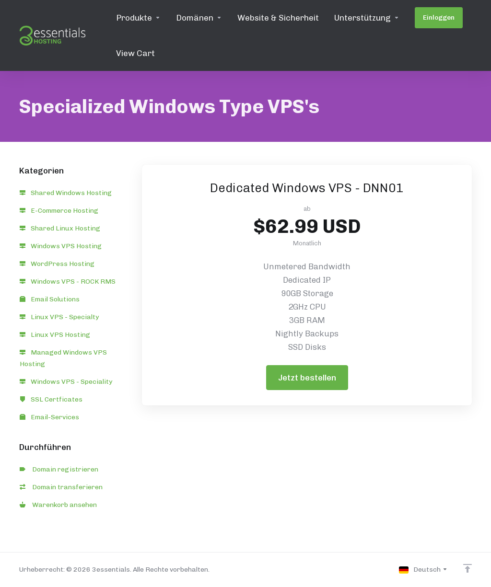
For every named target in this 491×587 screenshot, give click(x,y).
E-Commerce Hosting (59, 211)
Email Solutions (50, 299)
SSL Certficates (51, 399)
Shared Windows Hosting (66, 193)
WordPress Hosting (57, 264)
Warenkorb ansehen (58, 505)
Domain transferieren (61, 487)
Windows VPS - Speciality (66, 382)
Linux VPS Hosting (55, 335)
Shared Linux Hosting (60, 228)
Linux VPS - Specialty (59, 317)
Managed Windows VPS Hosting (63, 358)
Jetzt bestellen (307, 377)
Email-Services (49, 417)
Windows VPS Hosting (61, 246)
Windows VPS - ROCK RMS (68, 281)
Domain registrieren (59, 469)
